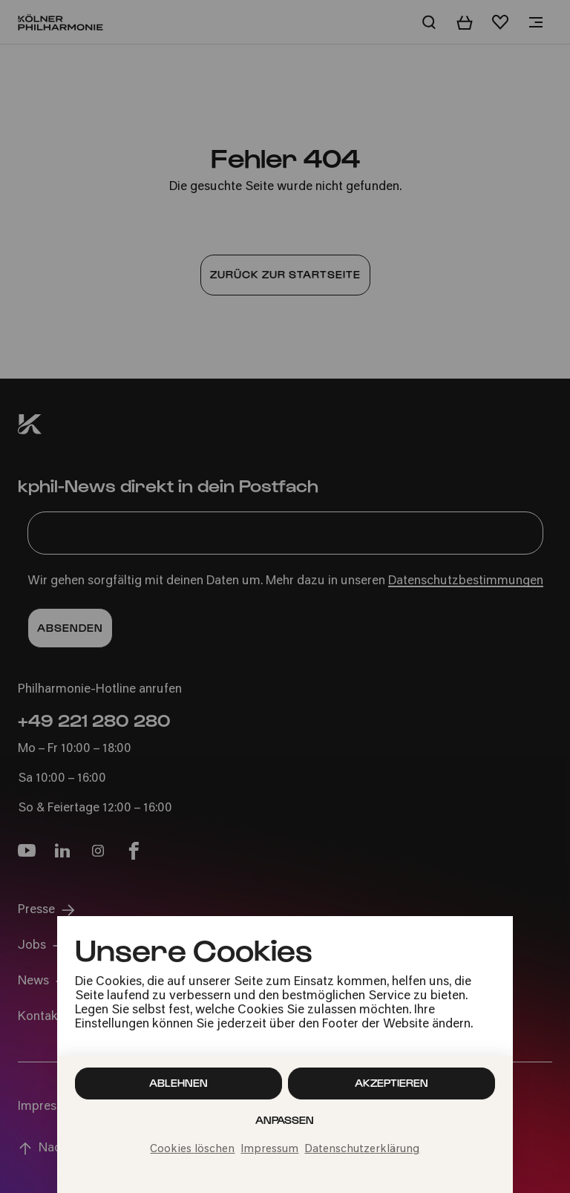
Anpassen (284, 1120)
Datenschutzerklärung (361, 1149)
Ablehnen (178, 1082)
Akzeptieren (391, 1082)
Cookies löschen (192, 1149)
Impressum (269, 1149)
